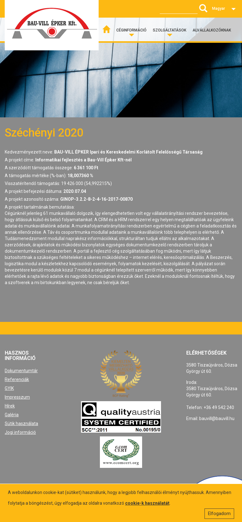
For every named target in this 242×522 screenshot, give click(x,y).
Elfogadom (219, 513)
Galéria (12, 414)
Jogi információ (20, 432)
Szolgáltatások (169, 30)
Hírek (10, 405)
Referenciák (17, 379)
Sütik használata (21, 423)
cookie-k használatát (147, 503)
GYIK (9, 388)
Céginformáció (131, 30)
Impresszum (17, 397)
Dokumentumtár (21, 370)
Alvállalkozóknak (212, 30)
